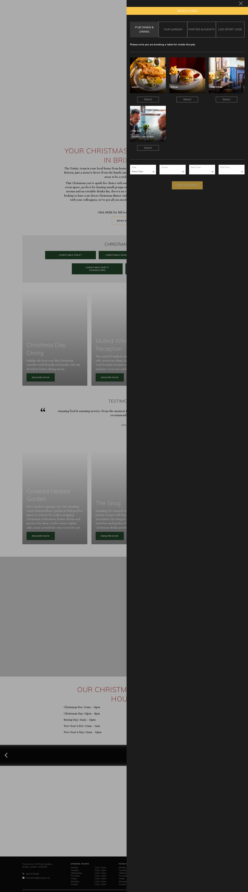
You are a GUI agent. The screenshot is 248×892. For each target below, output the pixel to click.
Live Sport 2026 (230, 29)
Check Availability (187, 185)
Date (134, 167)
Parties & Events (201, 29)
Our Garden (173, 29)
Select (148, 99)
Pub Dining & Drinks (144, 29)
